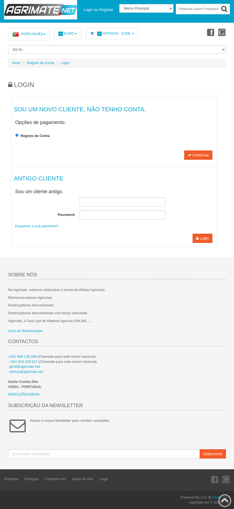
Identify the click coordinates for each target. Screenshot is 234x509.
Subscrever (212, 454)
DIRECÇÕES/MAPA (24, 394)
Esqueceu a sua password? (36, 226)
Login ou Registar (98, 10)
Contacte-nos (55, 479)
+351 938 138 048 (22, 356)
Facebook (210, 32)
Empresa (11, 479)
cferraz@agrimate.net (26, 372)
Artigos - (112, 33)
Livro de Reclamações (25, 331)
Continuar (198, 155)
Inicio (16, 63)
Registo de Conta (40, 63)
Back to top (225, 500)
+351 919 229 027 (23, 362)
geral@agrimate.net (24, 366)
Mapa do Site (82, 479)
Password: (66, 215)
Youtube (222, 32)
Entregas (32, 479)
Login (65, 63)
